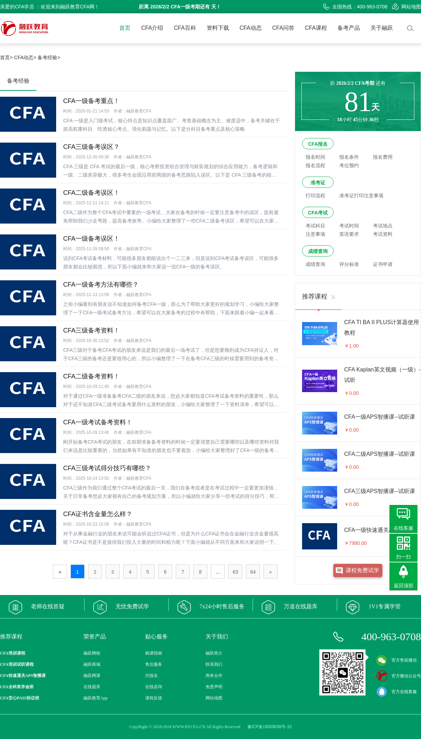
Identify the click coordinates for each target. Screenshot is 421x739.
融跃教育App (95, 698)
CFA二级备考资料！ (91, 376)
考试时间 (349, 225)
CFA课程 (316, 28)
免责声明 (214, 686)
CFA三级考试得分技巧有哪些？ (107, 468)
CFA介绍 (152, 28)
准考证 (317, 182)
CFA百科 (185, 28)
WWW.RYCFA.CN (188, 726)
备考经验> (49, 57)
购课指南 (153, 653)
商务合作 (214, 675)
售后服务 (153, 664)
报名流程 (315, 165)
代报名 (151, 675)
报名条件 (349, 157)
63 (235, 572)
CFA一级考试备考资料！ (97, 422)
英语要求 (349, 234)
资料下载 (218, 28)
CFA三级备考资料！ (91, 330)
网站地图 (406, 6)
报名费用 (383, 157)
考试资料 (383, 234)
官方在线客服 (396, 691)
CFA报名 (318, 144)
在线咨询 (153, 686)
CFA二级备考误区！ (91, 192)
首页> (6, 57)
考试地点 (383, 225)
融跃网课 (91, 675)
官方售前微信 (396, 660)
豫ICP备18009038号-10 (269, 726)
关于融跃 (381, 28)
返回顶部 (403, 585)
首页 (125, 28)
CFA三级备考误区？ (91, 146)
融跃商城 (91, 664)
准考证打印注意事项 (361, 195)
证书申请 (383, 264)
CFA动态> (25, 57)
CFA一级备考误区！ (91, 238)
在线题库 (91, 686)
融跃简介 (214, 653)
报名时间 (315, 157)
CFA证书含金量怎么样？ (97, 514)
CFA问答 (283, 28)
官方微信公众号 (398, 676)
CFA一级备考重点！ (91, 100)
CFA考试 (318, 212)
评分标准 (349, 264)
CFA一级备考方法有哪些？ (101, 284)
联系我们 (214, 664)
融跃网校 (91, 653)
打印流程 (315, 195)
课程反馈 (153, 698)
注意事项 (315, 234)
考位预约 (349, 165)
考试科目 (315, 225)
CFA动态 (251, 28)
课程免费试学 (362, 570)
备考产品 (349, 28)
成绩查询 (318, 251)
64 (253, 572)
